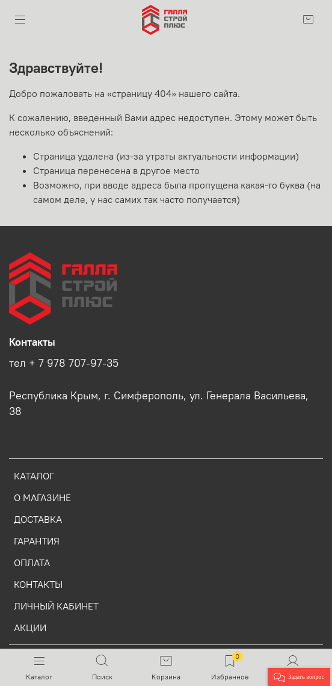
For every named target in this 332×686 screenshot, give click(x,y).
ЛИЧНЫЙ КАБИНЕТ (56, 606)
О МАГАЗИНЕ (42, 497)
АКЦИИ (30, 628)
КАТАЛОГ (34, 476)
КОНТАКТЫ (38, 584)
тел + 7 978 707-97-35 (63, 363)
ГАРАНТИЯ (37, 541)
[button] (299, 677)
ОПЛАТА (32, 563)
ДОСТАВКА (38, 519)
